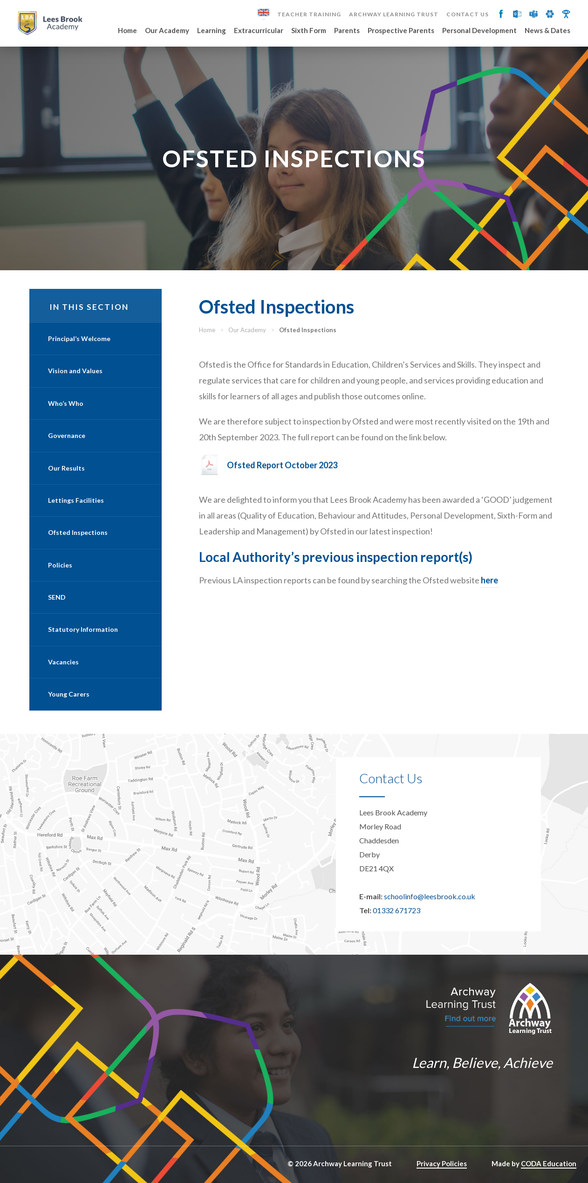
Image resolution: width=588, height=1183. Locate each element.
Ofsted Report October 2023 (282, 465)
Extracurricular (258, 30)
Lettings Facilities (76, 500)
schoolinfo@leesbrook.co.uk (429, 896)
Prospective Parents (401, 30)
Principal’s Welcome (79, 338)
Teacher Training (309, 14)
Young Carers (68, 694)
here (490, 580)
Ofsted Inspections (78, 532)
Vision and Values (75, 371)
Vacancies (63, 662)
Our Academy (167, 30)
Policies (60, 565)
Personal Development (479, 30)
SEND (57, 597)
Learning (211, 30)
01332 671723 (396, 910)
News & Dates (547, 30)
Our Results (66, 468)
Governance (66, 435)
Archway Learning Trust (393, 14)
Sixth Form (308, 30)
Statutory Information (83, 629)
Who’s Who (65, 403)
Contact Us (467, 14)
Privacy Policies (442, 1163)
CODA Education (548, 1163)
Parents (347, 30)
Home (127, 30)
